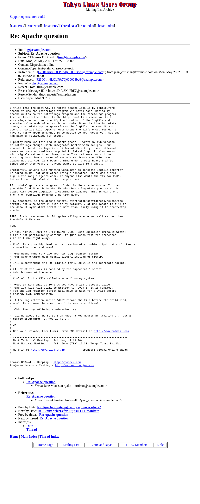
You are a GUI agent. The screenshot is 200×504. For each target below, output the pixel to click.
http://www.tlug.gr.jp (48, 398)
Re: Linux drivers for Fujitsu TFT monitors (68, 463)
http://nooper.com (67, 413)
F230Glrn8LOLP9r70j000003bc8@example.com (70, 72)
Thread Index (105, 25)
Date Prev (17, 25)
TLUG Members (136, 497)
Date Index (86, 25)
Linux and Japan (102, 497)
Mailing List (71, 497)
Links (160, 497)
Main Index (29, 489)
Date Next (33, 25)
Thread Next (69, 25)
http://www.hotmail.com (111, 376)
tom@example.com (71, 57)
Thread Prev (50, 25)
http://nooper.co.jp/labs (74, 417)
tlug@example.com (37, 49)
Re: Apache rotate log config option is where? (69, 460)
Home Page (45, 497)
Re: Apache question (40, 434)
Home (14, 489)
